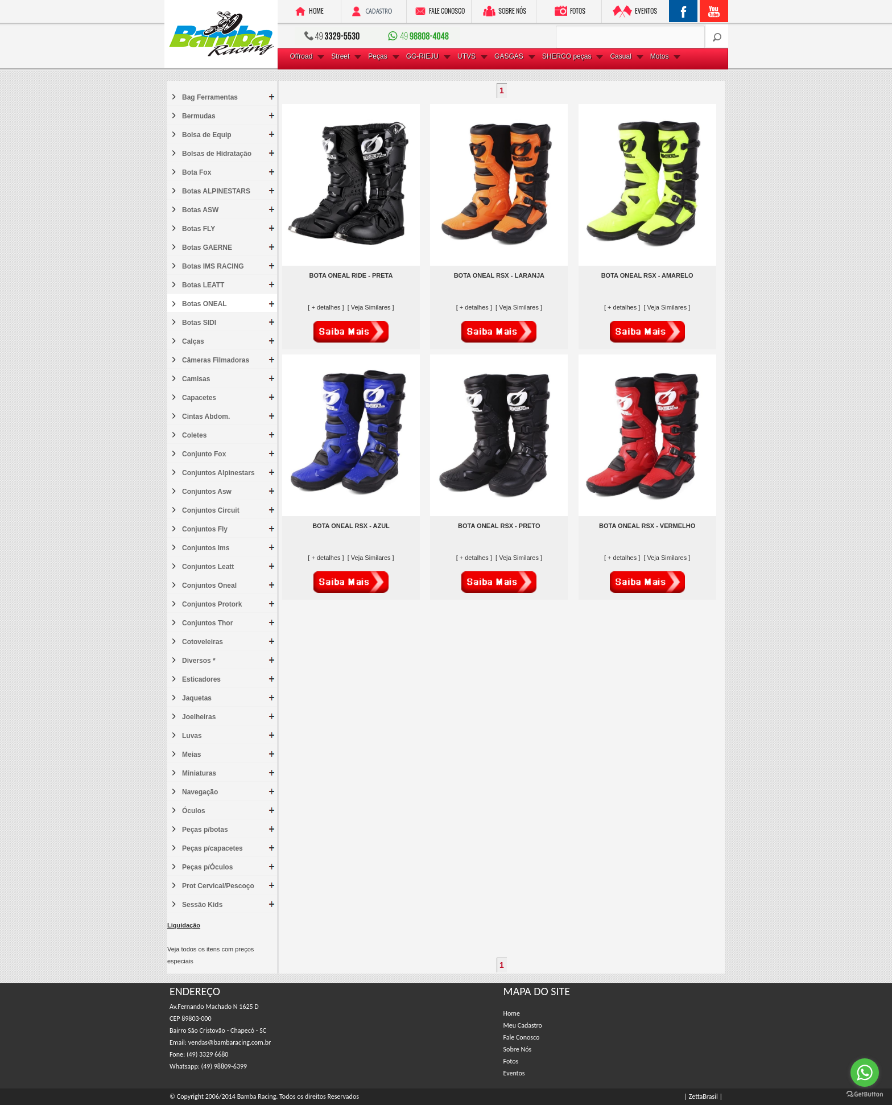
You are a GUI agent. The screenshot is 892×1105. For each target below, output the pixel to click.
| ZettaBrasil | (703, 1096)
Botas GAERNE (207, 247)
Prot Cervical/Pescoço (218, 886)
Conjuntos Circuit (210, 510)
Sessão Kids (202, 905)
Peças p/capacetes (212, 848)
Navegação (200, 792)
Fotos (511, 1061)
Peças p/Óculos (207, 867)
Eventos (514, 1073)
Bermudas (199, 116)
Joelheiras (199, 717)
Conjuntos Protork (212, 604)
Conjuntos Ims (205, 548)
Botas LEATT (203, 285)
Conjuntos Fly (205, 529)
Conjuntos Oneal (209, 585)
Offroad (301, 56)
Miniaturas (199, 773)
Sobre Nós (517, 1049)
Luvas (192, 736)
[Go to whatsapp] (864, 1072)
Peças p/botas (205, 830)
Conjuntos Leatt (208, 567)
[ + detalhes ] (326, 307)
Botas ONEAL (204, 304)
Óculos (193, 811)
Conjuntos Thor (207, 623)
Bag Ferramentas (210, 97)
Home (511, 1013)
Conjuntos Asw (207, 492)
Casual (620, 56)
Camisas (196, 379)
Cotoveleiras (202, 642)
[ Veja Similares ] (371, 307)
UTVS (466, 56)
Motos (659, 56)
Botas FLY (198, 229)
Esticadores (201, 679)
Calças (193, 341)
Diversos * (199, 661)
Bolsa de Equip (207, 135)
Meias (191, 754)
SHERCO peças (567, 56)
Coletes (194, 435)
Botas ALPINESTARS (216, 191)
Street (340, 56)
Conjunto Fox (204, 454)
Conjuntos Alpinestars (218, 473)
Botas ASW (200, 210)
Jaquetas (197, 698)
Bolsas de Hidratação (216, 154)
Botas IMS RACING (213, 266)
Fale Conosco (521, 1037)
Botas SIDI (199, 323)
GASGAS (508, 56)
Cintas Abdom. (206, 416)
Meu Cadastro (522, 1025)
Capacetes (199, 398)
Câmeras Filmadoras (215, 360)
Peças (377, 56)
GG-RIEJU (422, 56)
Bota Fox (196, 172)
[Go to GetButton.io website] (864, 1094)
